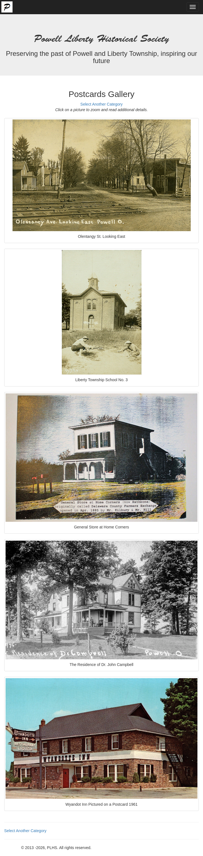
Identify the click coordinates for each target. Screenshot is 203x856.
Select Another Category (101, 104)
